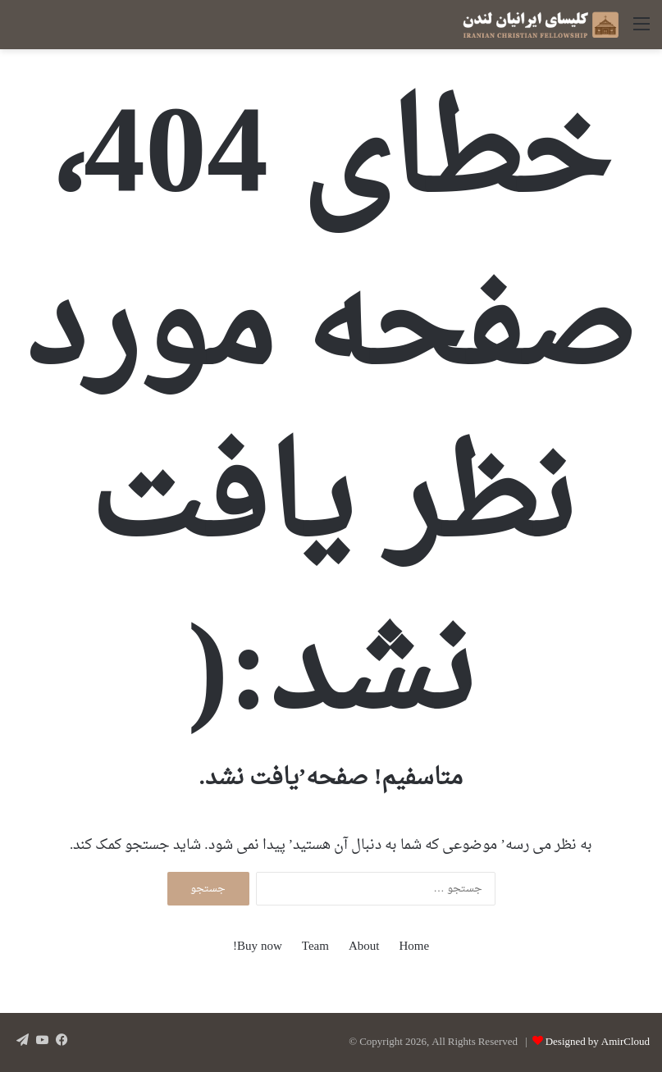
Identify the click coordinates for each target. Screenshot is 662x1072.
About (364, 947)
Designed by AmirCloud (598, 1042)
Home (414, 947)
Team (315, 947)
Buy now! (257, 947)
